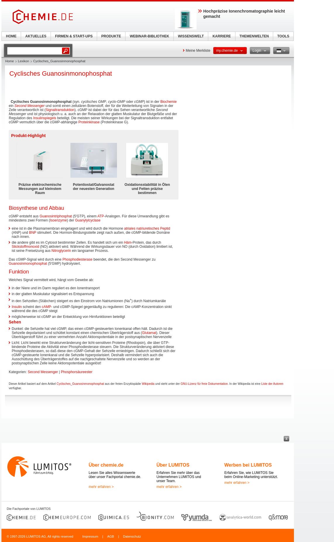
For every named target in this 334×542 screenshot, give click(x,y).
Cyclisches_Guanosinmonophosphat (80, 383)
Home (9, 61)
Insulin (17, 307)
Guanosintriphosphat (55, 216)
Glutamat (149, 333)
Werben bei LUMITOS (248, 465)
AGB (110, 536)
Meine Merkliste (198, 51)
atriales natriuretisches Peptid (147, 228)
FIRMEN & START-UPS (73, 36)
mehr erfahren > (101, 487)
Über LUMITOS (173, 465)
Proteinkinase (89, 122)
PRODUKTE (111, 36)
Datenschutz (132, 536)
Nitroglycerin (61, 251)
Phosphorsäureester (76, 372)
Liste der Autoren (272, 383)
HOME (11, 36)
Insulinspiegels (44, 118)
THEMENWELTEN (254, 36)
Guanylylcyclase (88, 220)
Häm (127, 242)
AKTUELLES (36, 36)
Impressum (90, 536)
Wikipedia (148, 383)
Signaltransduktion (60, 110)
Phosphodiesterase (77, 259)
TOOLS (283, 36)
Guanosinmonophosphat (28, 264)
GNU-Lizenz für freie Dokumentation (204, 383)
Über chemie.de (106, 465)
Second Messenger (29, 106)
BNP (32, 233)
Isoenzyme (58, 220)
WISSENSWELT (191, 36)
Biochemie (168, 102)
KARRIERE (222, 36)
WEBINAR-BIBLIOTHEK (149, 36)
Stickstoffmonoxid (25, 247)
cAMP (46, 307)
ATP (100, 216)
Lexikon (23, 61)
